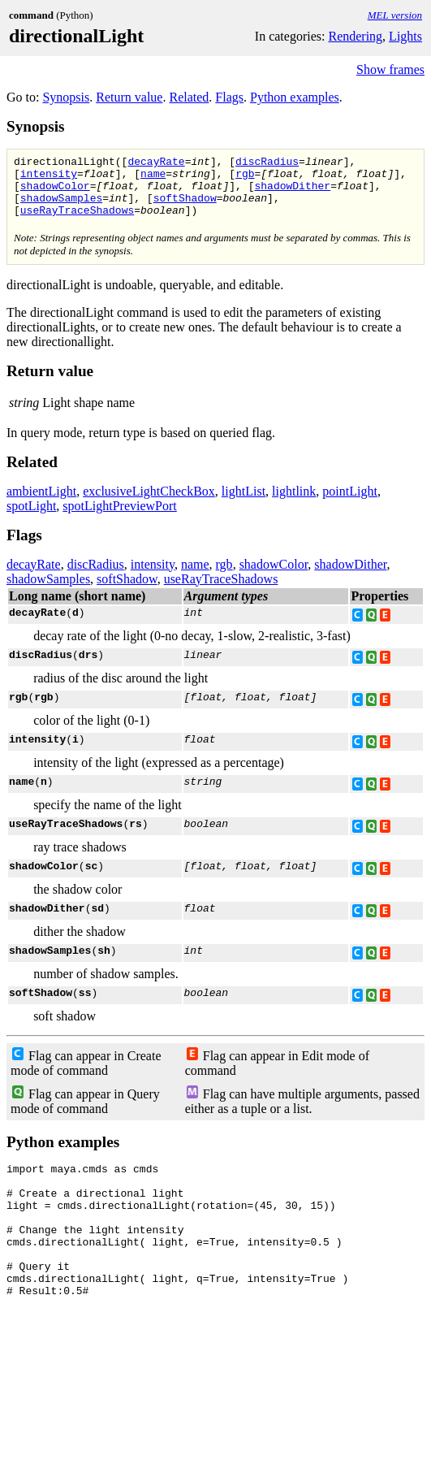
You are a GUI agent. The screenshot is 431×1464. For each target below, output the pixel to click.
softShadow (185, 207)
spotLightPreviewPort (119, 518)
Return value (129, 97)
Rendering (355, 36)
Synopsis (65, 97)
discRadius (267, 163)
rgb (244, 178)
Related (189, 97)
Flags (229, 97)
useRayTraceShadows (77, 221)
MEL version (395, 15)
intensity (48, 178)
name (153, 178)
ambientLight (41, 503)
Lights (405, 36)
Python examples (294, 97)
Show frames (390, 69)
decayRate (155, 163)
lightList (243, 503)
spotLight (31, 518)
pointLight (349, 503)
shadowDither (292, 192)
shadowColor (55, 192)
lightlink (294, 503)
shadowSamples (61, 207)
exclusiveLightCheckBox (149, 503)
